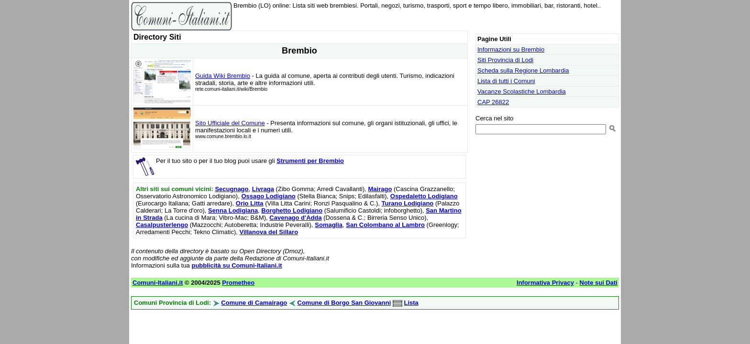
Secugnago (231, 189)
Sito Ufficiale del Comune (230, 123)
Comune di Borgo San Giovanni (344, 302)
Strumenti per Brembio (310, 160)
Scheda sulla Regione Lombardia (523, 70)
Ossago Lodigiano (268, 196)
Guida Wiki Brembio (222, 75)
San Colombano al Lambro (385, 224)
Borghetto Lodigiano (291, 210)
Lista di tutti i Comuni (506, 81)
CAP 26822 (493, 102)
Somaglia (328, 224)
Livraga (263, 189)
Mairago (380, 189)
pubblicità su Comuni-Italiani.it (236, 265)
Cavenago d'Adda (295, 217)
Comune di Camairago (254, 302)
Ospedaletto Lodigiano (424, 196)
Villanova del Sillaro (269, 232)
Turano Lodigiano (407, 203)
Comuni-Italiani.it (157, 282)
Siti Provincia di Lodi (505, 60)
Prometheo (238, 282)
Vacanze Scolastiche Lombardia (521, 91)
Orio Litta (250, 203)
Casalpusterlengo (162, 224)
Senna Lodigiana (233, 210)
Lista (411, 302)
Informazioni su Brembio (510, 49)
